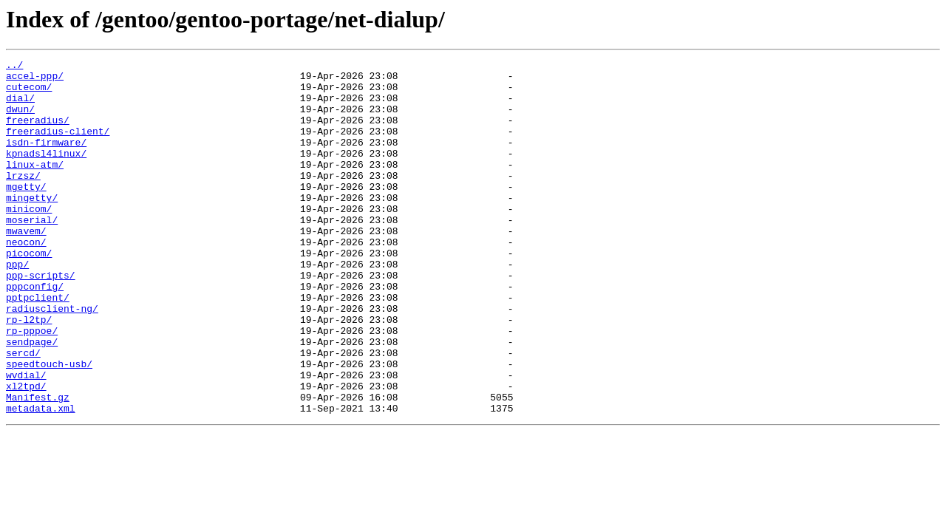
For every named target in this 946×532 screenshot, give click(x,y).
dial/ (20, 106)
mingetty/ (32, 226)
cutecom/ (29, 93)
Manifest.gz (37, 465)
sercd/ (23, 412)
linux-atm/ (35, 186)
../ (14, 66)
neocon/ (26, 279)
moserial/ (32, 252)
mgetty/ (26, 212)
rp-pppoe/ (32, 385)
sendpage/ (32, 399)
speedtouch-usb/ (49, 425)
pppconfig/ (35, 332)
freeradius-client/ (57, 146)
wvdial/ (26, 439)
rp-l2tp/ (29, 372)
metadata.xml (40, 478)
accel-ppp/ (35, 79)
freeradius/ (37, 133)
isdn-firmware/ (46, 159)
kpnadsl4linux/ (46, 173)
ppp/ (17, 306)
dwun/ (20, 119)
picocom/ (29, 292)
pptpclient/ (37, 345)
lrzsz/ (23, 199)
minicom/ (29, 239)
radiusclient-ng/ (52, 359)
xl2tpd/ (26, 452)
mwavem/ (26, 266)
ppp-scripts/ (40, 319)
